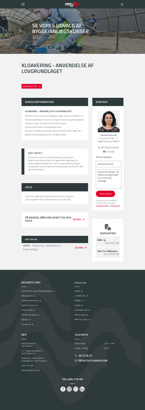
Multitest (25, 319)
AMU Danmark (27, 295)
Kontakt (78, 305)
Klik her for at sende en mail (93, 360)
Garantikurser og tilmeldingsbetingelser (37, 291)
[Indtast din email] (108, 164)
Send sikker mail (81, 310)
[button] (42, 4)
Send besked (105, 193)
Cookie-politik (27, 310)
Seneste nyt (26, 324)
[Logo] (72, 4)
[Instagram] (69, 389)
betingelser (115, 205)
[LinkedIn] (82, 389)
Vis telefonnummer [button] (110, 147)
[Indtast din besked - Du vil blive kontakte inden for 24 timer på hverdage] (108, 178)
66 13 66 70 (85, 355)
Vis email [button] (110, 151)
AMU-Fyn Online (81, 319)
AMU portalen (80, 314)
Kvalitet (77, 291)
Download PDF (30, 86)
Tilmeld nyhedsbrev (29, 314)
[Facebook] (62, 389)
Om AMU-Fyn (80, 295)
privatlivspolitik (102, 205)
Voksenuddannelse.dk (30, 300)
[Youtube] (75, 389)
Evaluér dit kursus (28, 305)
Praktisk (78, 300)
